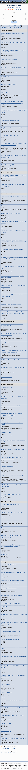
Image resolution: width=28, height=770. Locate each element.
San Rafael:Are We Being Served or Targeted (12, 475)
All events (3, 748)
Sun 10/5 (8, 26)
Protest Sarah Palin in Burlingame (9, 59)
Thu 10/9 (9, 27)
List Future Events (19, 9)
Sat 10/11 (19, 27)
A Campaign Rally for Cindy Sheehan (10, 120)
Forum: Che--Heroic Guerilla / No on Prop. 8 (12, 520)
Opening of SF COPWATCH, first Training (11, 512)
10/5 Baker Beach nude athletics (9, 84)
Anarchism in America (6, 377)
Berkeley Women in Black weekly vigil (10, 504)
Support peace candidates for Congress (10, 213)
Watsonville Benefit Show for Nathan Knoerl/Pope (13, 707)
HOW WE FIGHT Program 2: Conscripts (11, 494)
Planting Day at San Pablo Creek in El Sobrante (12, 580)
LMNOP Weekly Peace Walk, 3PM (9, 135)
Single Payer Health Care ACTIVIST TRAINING (13, 449)
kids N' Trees (4, 92)
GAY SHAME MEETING (7, 684)
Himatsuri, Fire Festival (6, 723)
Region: (14, 16)
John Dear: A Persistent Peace (8, 527)
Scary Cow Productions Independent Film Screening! (13, 128)
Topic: (14, 12)
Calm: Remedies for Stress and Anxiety (10, 631)
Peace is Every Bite (5, 342)
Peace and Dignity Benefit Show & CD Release (12, 715)
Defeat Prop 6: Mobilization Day (9, 588)
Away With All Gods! (6, 432)
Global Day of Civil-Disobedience (9, 564)
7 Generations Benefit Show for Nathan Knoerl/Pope (13, 700)
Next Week (18, 7)
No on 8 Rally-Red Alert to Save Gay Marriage (12, 595)
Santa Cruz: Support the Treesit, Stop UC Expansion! (13, 196)
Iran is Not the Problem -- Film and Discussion (12, 360)
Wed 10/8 (3, 27)
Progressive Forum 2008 (7, 387)
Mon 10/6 (13, 26)
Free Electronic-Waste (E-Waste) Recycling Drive (13, 572)
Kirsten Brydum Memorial (7, 466)
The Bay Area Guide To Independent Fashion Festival (14, 614)
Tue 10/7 (19, 26)
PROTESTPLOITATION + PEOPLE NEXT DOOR (13, 738)
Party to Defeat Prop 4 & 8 (7, 165)
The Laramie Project (6, 554)
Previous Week (11, 7)
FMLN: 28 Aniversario (6, 692)
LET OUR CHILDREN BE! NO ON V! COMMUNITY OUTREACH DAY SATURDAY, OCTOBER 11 (13, 605)
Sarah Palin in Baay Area (7, 76)
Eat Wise (3, 205)
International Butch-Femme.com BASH (10, 406)
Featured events (11, 748)
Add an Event (8, 9)
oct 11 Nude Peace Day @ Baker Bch (10, 639)
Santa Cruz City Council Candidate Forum (11, 304)
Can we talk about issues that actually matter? (12, 249)
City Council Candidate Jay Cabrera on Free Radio (13, 42)
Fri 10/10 (14, 27)
